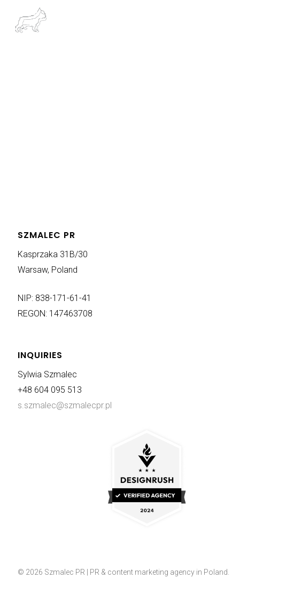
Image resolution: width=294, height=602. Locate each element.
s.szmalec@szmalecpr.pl (65, 405)
